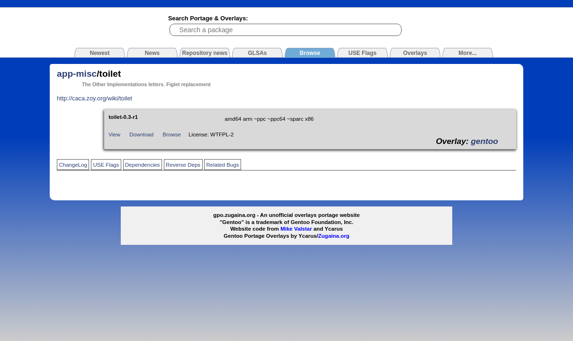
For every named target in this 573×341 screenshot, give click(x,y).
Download (141, 134)
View (114, 134)
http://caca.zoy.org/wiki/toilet (94, 98)
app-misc (77, 74)
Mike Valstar (296, 229)
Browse (172, 134)
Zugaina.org (333, 236)
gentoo (484, 141)
